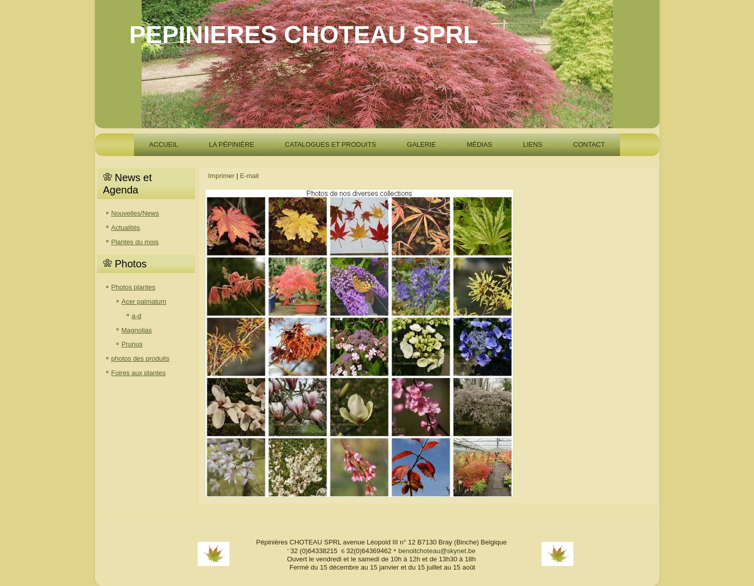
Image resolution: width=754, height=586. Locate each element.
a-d (137, 316)
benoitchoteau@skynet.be (437, 551)
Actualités (125, 227)
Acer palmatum (144, 301)
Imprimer (221, 176)
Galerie (421, 144)
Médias (479, 144)
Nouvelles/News (135, 213)
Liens (533, 144)
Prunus (132, 344)
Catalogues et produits (330, 144)
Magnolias (137, 330)
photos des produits (140, 358)
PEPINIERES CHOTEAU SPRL (303, 34)
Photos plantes (133, 287)
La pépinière (231, 144)
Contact (589, 144)
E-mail (249, 176)
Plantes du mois (135, 242)
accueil (163, 144)
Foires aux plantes (138, 373)
